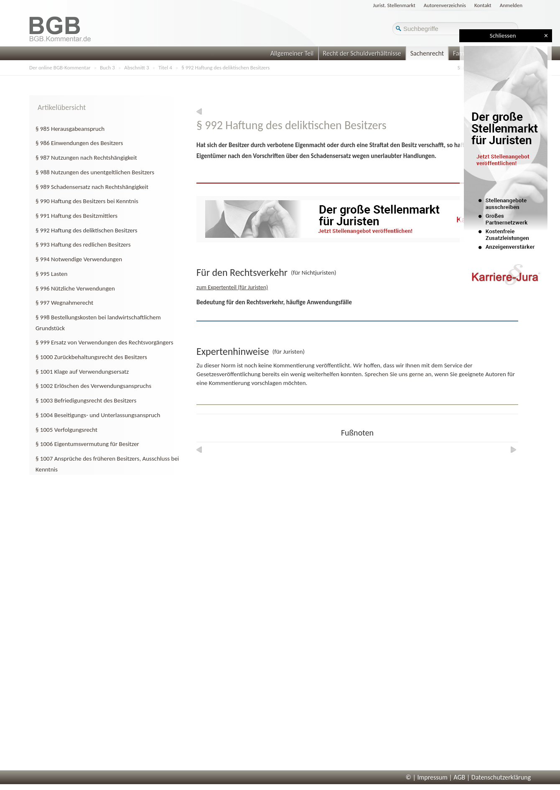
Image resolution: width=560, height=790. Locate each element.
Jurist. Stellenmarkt (394, 5)
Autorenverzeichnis (445, 5)
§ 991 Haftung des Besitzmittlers (76, 215)
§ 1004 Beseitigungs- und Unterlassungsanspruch (98, 415)
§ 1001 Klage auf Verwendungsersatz (82, 371)
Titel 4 (165, 67)
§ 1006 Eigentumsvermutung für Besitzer (87, 444)
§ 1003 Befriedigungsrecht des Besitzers (86, 400)
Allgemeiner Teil (292, 53)
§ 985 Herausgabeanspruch (70, 129)
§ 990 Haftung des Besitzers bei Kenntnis (87, 201)
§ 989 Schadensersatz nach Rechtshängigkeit (92, 187)
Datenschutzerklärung (501, 777)
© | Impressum (427, 777)
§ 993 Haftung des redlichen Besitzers (83, 244)
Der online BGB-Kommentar (59, 67)
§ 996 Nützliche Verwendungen (75, 288)
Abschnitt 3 (136, 67)
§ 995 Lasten (51, 274)
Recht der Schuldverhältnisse (362, 53)
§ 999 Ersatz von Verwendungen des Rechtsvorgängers (104, 342)
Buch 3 (107, 67)
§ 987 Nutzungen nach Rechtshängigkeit (86, 157)
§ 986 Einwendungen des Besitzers (79, 143)
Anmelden (511, 5)
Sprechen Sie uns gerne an (397, 374)
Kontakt (482, 5)
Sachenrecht (427, 53)
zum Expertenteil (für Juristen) (232, 287)
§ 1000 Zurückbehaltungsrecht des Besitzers (91, 357)
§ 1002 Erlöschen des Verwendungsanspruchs (93, 386)
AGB (459, 777)
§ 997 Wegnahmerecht (64, 302)
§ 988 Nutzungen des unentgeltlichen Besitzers (95, 172)
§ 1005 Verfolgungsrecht (66, 429)
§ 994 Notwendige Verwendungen (79, 259)
